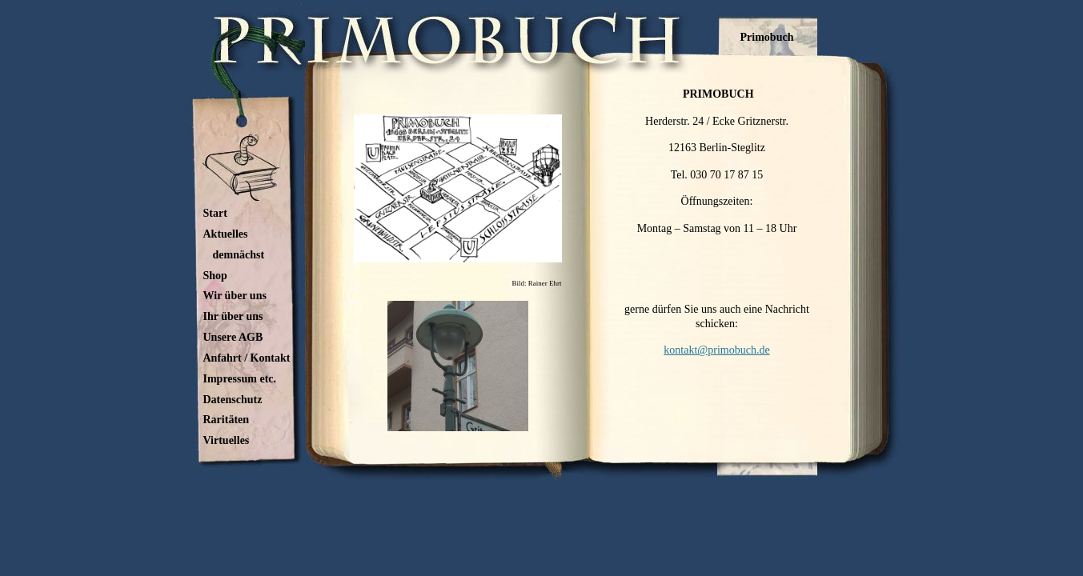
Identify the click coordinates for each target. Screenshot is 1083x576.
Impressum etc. (240, 379)
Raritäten (226, 420)
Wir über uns (235, 296)
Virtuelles (226, 440)
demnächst (239, 255)
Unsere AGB (233, 337)
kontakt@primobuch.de (716, 350)
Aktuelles (225, 234)
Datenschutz (233, 400)
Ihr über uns (233, 316)
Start (215, 213)
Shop (215, 276)
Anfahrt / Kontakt (247, 358)
